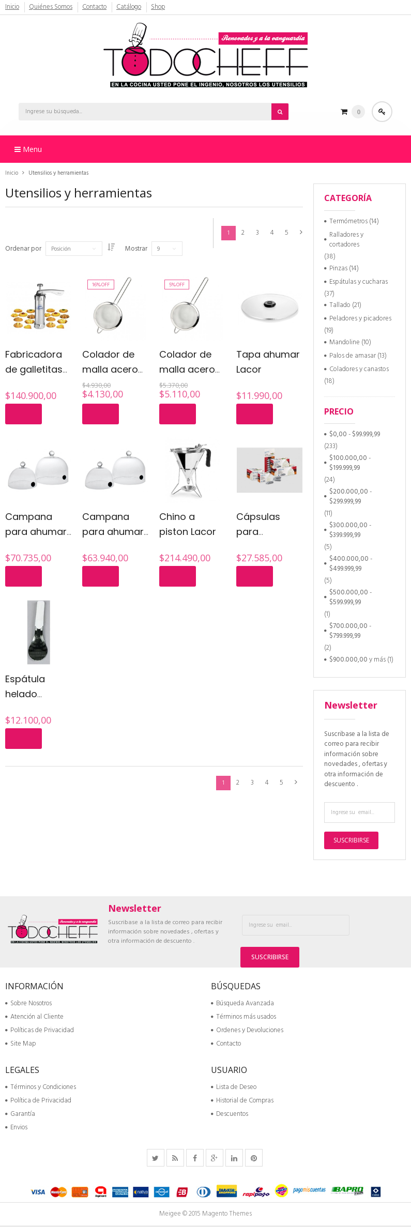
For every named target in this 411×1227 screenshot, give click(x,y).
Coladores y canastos (359, 369)
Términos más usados (243, 1018)
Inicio (12, 7)
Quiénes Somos (51, 7)
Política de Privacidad (38, 1102)
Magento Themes (227, 1215)
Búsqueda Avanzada (242, 1005)
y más (357, 659)
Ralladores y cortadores (346, 240)
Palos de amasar (352, 355)
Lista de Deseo (233, 1088)
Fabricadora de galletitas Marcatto (34, 369)
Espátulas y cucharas (358, 282)
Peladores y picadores (360, 318)
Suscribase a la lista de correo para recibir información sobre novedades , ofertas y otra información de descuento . (356, 759)
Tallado (340, 305)
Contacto (95, 7)
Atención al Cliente (34, 1018)
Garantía (20, 1115)
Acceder (382, 111)
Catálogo (129, 7)
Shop (159, 7)
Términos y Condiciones (40, 1088)
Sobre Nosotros (28, 1005)
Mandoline (344, 342)
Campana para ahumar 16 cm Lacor (113, 531)
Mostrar (141, 249)
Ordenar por (23, 249)
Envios (16, 1129)
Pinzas (338, 268)
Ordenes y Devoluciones (247, 1031)
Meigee (170, 1215)
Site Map (20, 1045)
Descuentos (229, 1115)
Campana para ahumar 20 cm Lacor (36, 531)
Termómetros (348, 221)
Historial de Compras (242, 1102)
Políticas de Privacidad (39, 1031)
